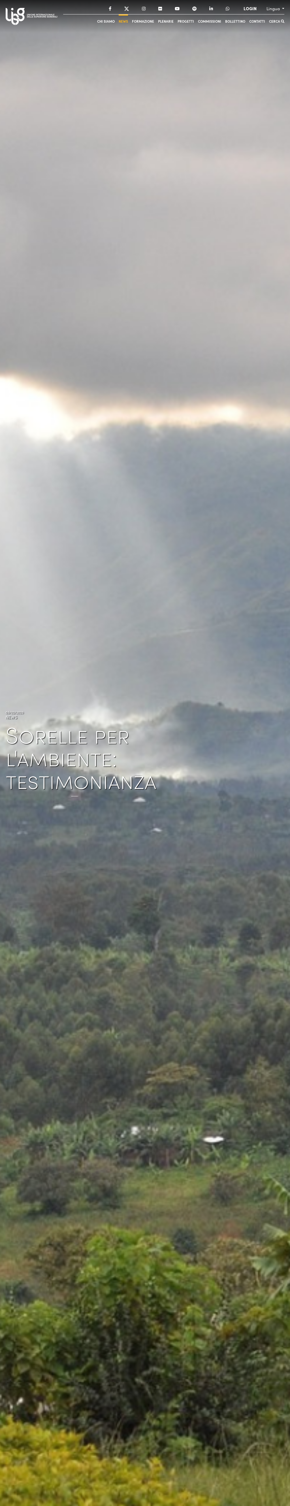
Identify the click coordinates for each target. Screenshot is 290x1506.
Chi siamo (106, 21)
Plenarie (166, 21)
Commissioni (209, 21)
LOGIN (250, 8)
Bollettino (235, 21)
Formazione (143, 21)
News (123, 21)
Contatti (257, 21)
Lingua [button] (273, 8)
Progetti (186, 21)
